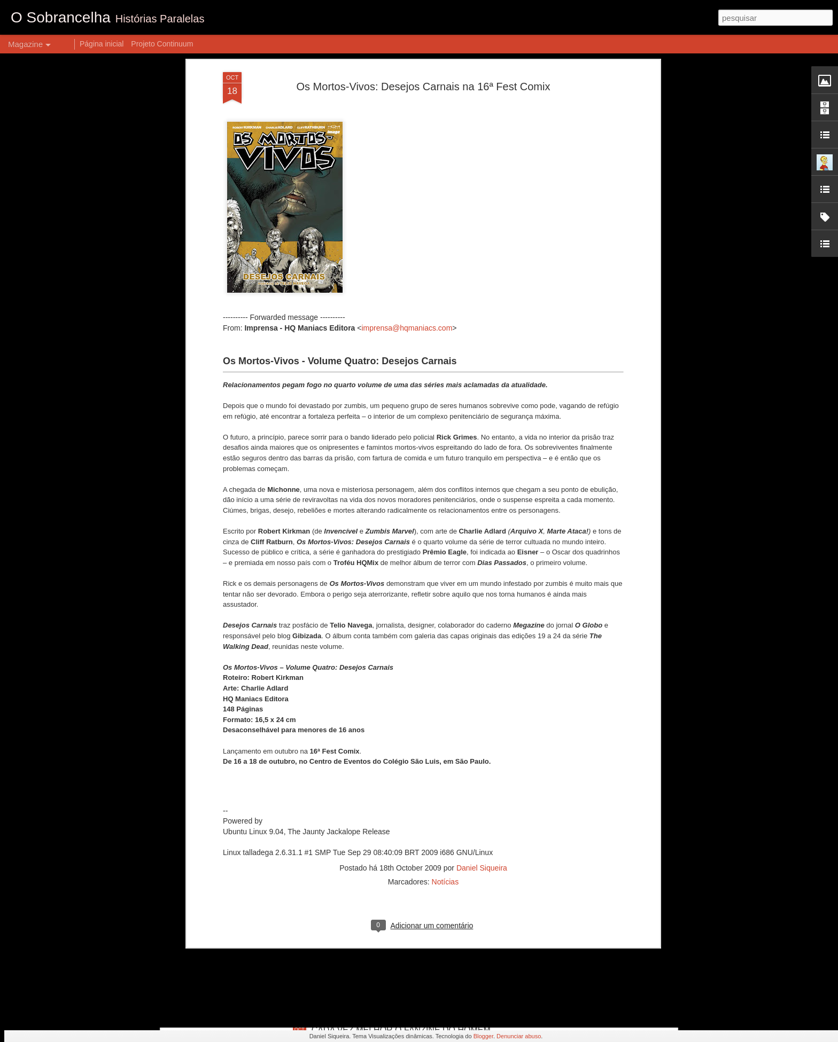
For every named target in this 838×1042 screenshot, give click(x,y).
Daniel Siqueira (481, 704)
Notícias (445, 718)
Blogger (483, 1036)
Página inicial (102, 44)
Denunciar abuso (518, 1036)
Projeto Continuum (162, 44)
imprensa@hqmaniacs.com (406, 164)
